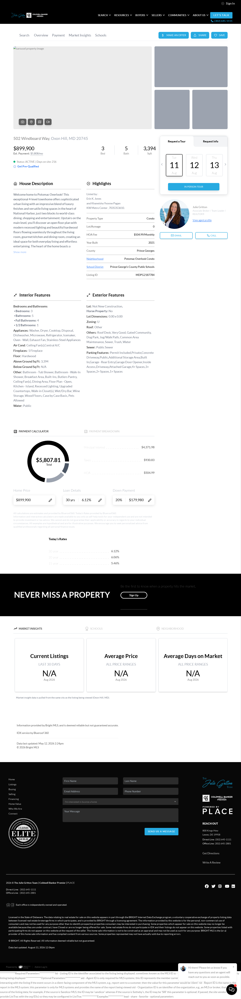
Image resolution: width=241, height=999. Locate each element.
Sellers (158, 15)
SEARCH (104, 15)
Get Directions (211, 853)
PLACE (71, 882)
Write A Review (211, 862)
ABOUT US (201, 15)
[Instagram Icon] (218, 886)
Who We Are (15, 808)
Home (12, 779)
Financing (14, 799)
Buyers (141, 15)
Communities (178, 15)
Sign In (228, 3)
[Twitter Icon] (211, 886)
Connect (13, 813)
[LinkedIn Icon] (231, 886)
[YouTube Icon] (225, 886)
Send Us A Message (161, 831)
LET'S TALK (221, 15)
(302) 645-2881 (223, 843)
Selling (12, 794)
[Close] (233, 966)
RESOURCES (123, 15)
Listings (12, 784)
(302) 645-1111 (223, 839)
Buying (12, 789)
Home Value (15, 804)
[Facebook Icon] (205, 886)
